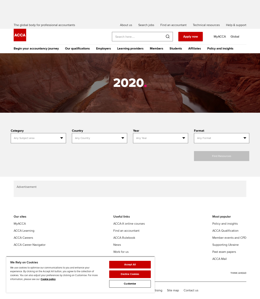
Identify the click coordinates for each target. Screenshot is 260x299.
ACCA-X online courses (129, 224)
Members (156, 48)
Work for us (121, 252)
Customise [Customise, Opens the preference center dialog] (130, 283)
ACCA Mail (219, 259)
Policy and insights (220, 48)
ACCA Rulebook (124, 238)
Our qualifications (77, 48)
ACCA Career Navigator (30, 245)
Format (199, 131)
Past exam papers (224, 252)
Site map (173, 290)
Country (77, 131)
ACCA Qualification (225, 231)
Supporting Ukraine (225, 245)
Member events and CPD (229, 238)
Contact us (191, 290)
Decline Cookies (130, 274)
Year (136, 131)
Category (17, 131)
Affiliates (194, 48)
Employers (103, 48)
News (117, 245)
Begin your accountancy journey (36, 48)
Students (176, 48)
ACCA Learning (24, 231)
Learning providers (130, 48)
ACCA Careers (23, 238)
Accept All (130, 264)
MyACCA (20, 224)
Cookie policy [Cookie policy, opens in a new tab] (48, 279)
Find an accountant (126, 231)
